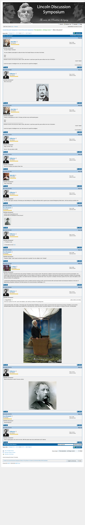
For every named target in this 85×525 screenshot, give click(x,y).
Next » (30, 33)
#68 (81, 205)
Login (12, 26)
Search (60, 24)
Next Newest (13, 444)
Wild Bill (12, 175)
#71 (81, 263)
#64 (81, 134)
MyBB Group (17, 463)
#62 (81, 69)
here (14, 244)
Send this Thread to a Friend (10, 452)
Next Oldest (6, 444)
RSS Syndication (44, 460)
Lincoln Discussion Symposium (10, 29)
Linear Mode (79, 35)
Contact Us (6, 460)
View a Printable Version (9, 450)
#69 (81, 230)
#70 (81, 249)
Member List (67, 24)
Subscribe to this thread (9, 454)
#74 (81, 414)
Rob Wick (13, 41)
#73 (81, 367)
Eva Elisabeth (7, 207)
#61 (81, 37)
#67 (81, 188)
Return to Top (23, 460)
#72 (81, 287)
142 (26, 33)
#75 (81, 427)
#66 (81, 171)
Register (16, 26)
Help (80, 24)
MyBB (8, 463)
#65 (81, 154)
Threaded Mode (73, 35)
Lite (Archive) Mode (37, 460)
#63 (81, 105)
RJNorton (12, 73)
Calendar (75, 24)
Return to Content (29, 460)
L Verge (13, 266)
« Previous (10, 33)
